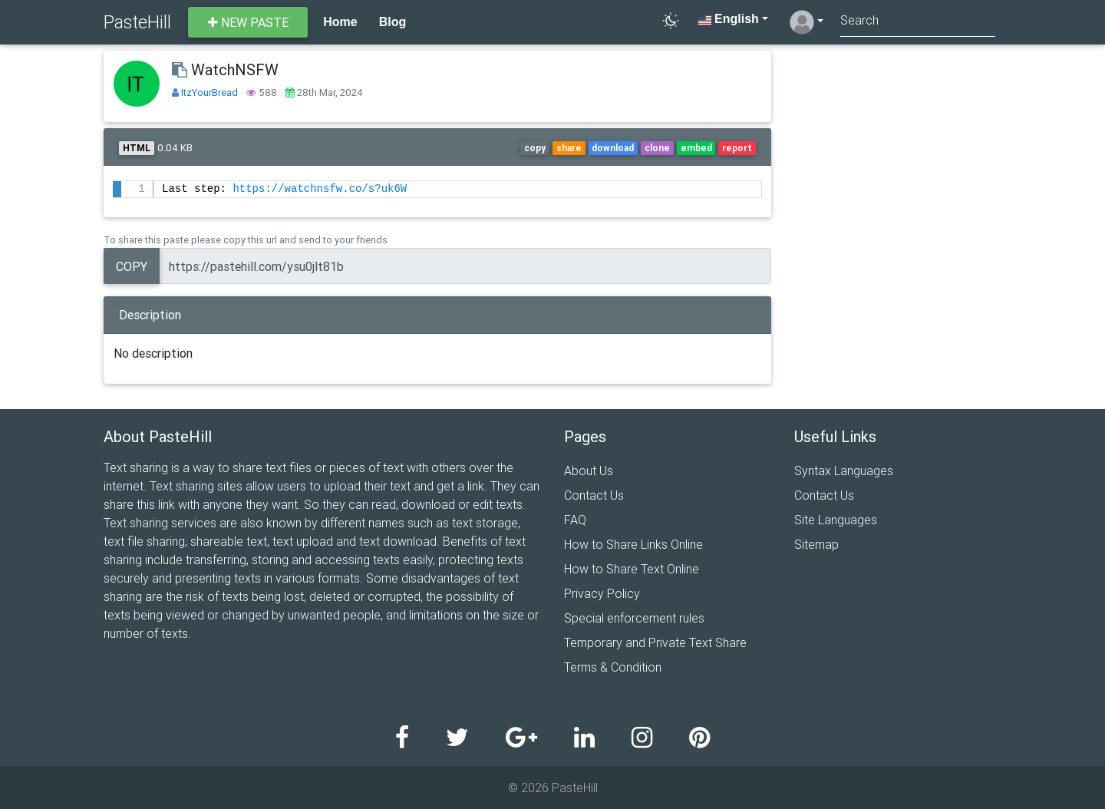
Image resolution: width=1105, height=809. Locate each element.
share (569, 148)
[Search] (917, 22)
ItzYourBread (210, 92)
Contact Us (594, 495)
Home (340, 21)
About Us (588, 470)
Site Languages (835, 519)
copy (535, 148)
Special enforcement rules (634, 618)
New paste (248, 22)
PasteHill (137, 22)
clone (657, 148)
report (737, 148)
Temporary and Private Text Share (655, 642)
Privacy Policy (602, 593)
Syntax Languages (843, 470)
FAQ (575, 519)
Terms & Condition (612, 667)
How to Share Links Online (633, 544)
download (613, 148)
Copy (131, 266)
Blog (393, 21)
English (728, 18)
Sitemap (816, 544)
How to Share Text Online (631, 568)
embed (696, 148)
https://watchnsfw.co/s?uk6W (320, 189)
